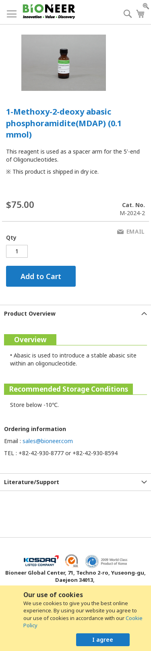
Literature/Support (31, 482)
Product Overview (30, 313)
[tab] (75, 313)
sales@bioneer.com (48, 441)
